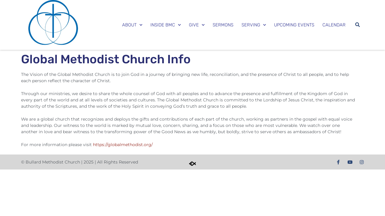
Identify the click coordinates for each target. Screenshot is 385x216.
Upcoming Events (294, 25)
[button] (357, 25)
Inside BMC (165, 25)
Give (197, 25)
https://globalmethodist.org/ (123, 144)
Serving (254, 25)
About (132, 25)
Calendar (334, 25)
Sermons (223, 25)
